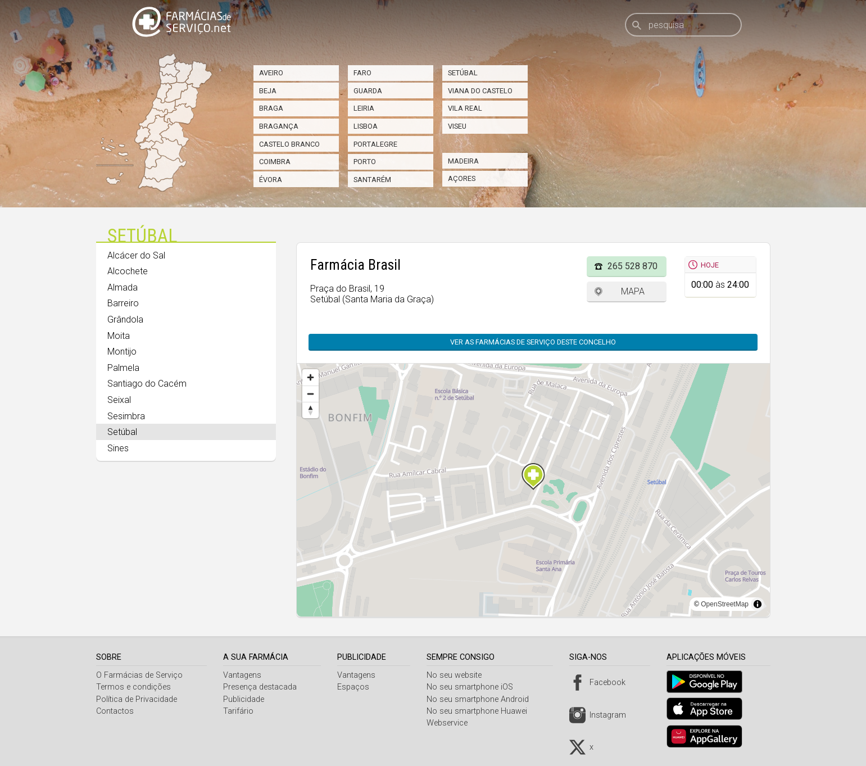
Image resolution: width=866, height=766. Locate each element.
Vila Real (465, 108)
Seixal (119, 400)
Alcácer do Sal (136, 255)
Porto (364, 161)
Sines (118, 448)
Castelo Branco (289, 144)
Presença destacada (261, 687)
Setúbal (463, 73)
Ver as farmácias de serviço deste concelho (533, 342)
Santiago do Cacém (147, 383)
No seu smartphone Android (481, 699)
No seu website (458, 675)
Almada (122, 287)
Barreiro (123, 303)
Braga (271, 108)
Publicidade (244, 699)
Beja (267, 91)
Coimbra (275, 161)
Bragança (278, 126)
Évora (270, 179)
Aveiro (271, 73)
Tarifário (239, 711)
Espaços (356, 687)
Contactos (115, 711)
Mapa (633, 291)
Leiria (363, 108)
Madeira (463, 161)
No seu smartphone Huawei (480, 711)
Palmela (123, 367)
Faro (362, 73)
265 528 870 (632, 266)
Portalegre (375, 144)
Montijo (122, 351)
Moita (118, 335)
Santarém (372, 179)
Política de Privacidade (136, 699)
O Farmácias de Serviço (139, 675)
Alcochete (127, 271)
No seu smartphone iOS (473, 687)
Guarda (367, 91)
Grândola (125, 319)
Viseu (457, 126)
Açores (461, 178)
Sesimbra (126, 416)
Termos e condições (133, 687)
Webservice (450, 723)
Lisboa (365, 126)
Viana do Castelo (480, 91)
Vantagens (243, 675)
